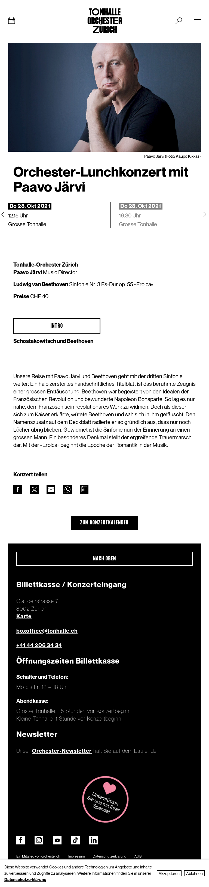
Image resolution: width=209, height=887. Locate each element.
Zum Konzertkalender (104, 522)
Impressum (76, 856)
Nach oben (104, 559)
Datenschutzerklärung (109, 856)
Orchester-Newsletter (62, 751)
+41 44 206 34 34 (39, 645)
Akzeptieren (169, 873)
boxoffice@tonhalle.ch (47, 631)
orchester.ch (50, 856)
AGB (138, 856)
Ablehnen (194, 873)
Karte (24, 616)
